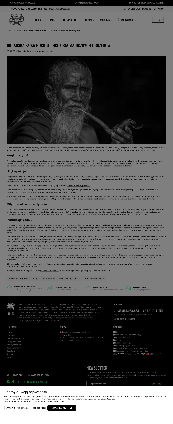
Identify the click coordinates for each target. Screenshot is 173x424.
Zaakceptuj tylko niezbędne (17, 407)
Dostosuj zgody (39, 407)
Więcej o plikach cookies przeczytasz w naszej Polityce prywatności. (34, 401)
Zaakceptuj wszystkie (62, 407)
